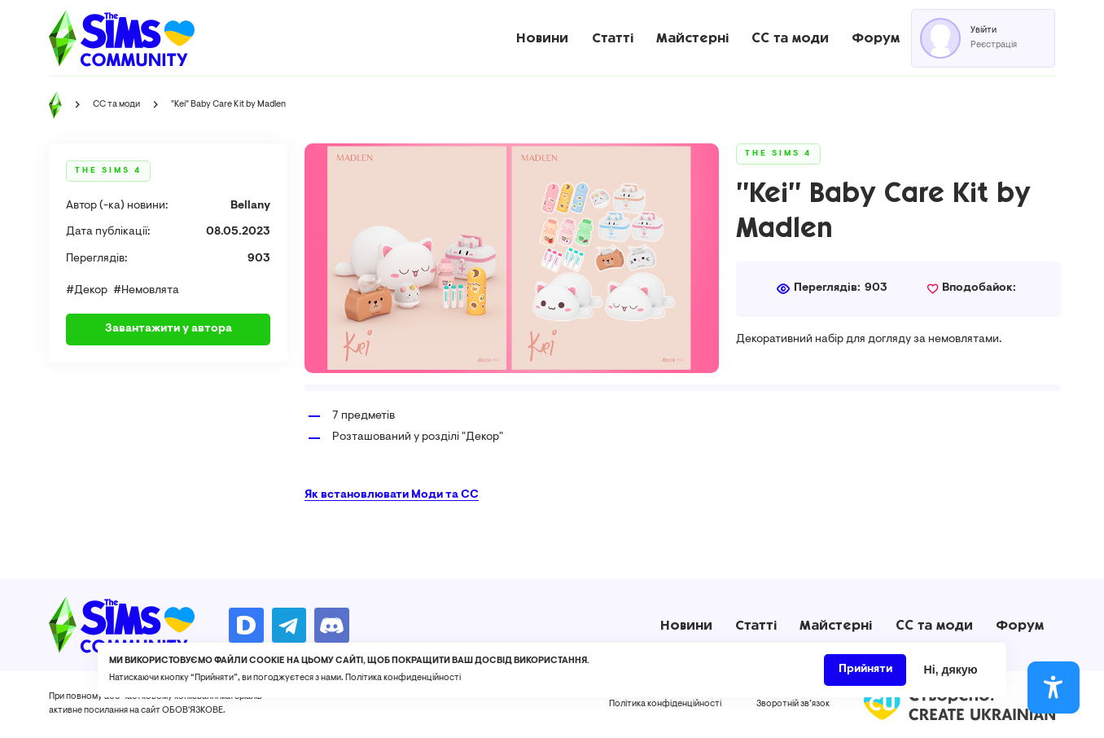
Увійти (983, 30)
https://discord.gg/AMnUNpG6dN (331, 625)
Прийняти (865, 675)
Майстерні (692, 37)
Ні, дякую (951, 675)
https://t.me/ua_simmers (289, 625)
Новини (542, 37)
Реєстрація (993, 45)
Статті (612, 37)
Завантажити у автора (168, 329)
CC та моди (790, 37)
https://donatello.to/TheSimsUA (246, 625)
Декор (90, 291)
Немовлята (150, 291)
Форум (876, 37)
